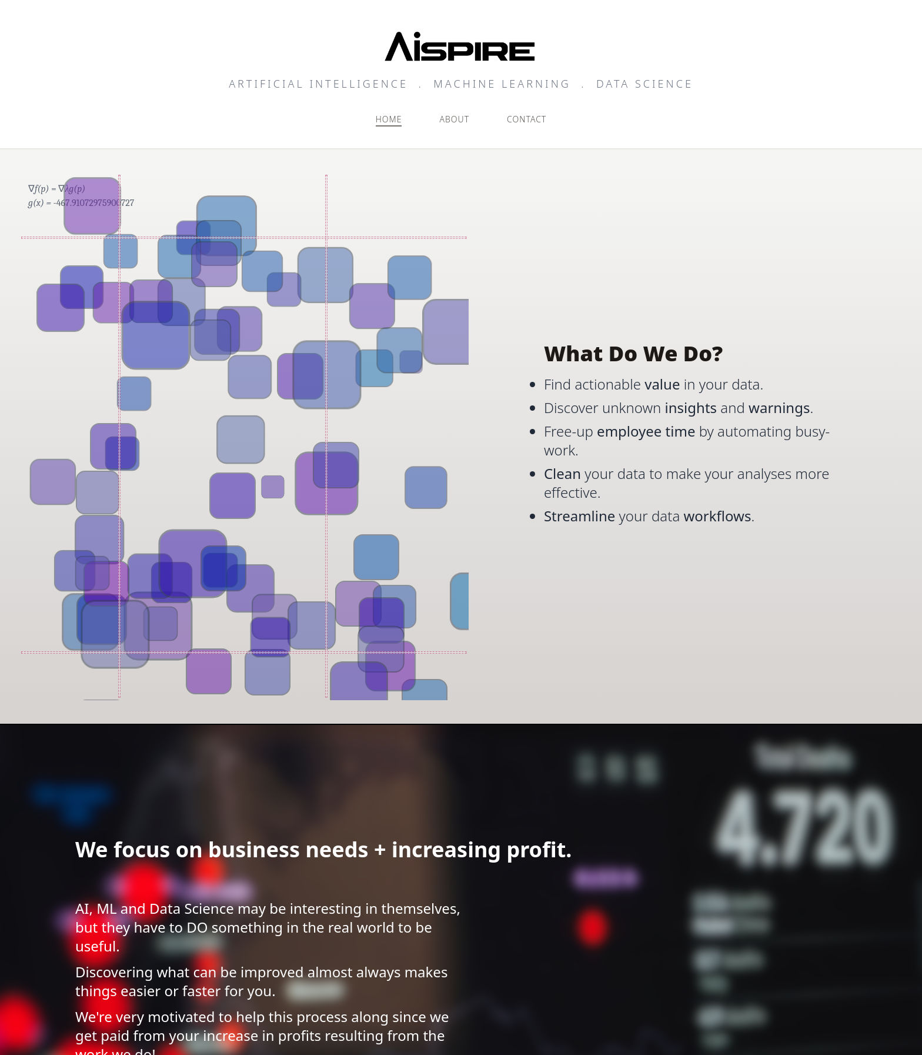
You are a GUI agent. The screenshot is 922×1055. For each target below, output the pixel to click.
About (454, 119)
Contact (526, 119)
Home (389, 119)
